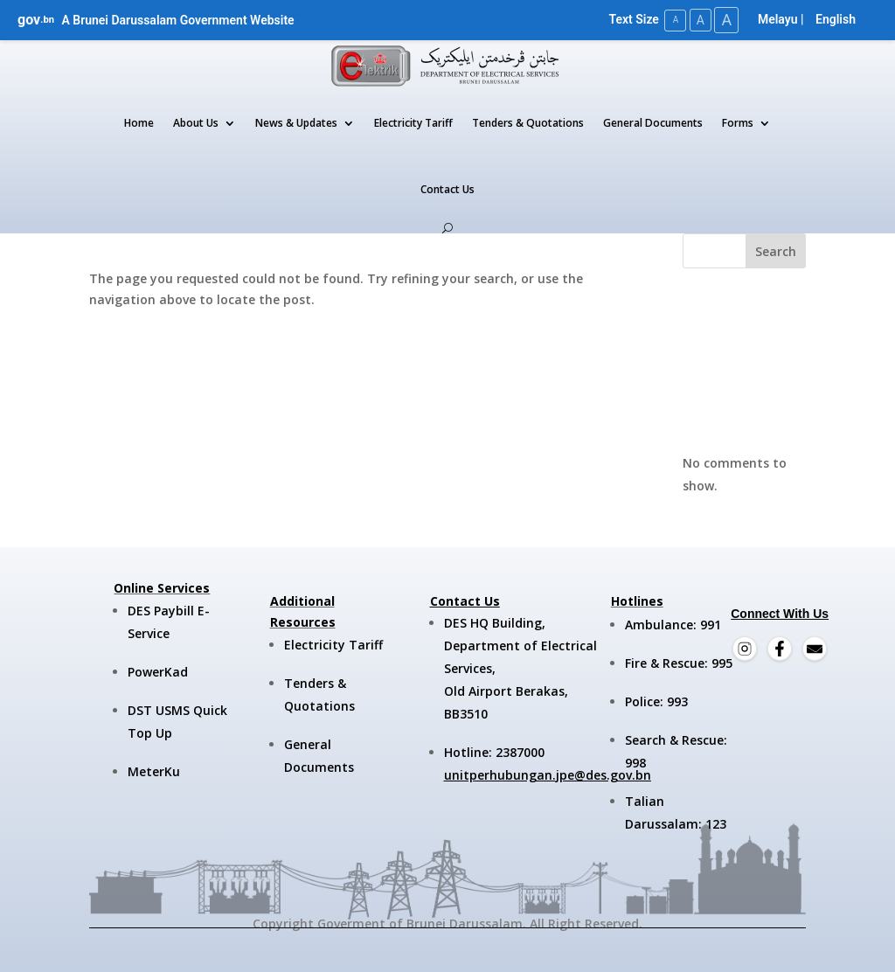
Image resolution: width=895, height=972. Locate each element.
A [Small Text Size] (671, 19)
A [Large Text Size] (725, 19)
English (835, 19)
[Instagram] (744, 647)
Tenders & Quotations (528, 122)
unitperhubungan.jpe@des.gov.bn (547, 774)
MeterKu (154, 771)
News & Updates (296, 122)
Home (139, 122)
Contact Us (447, 189)
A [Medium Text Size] (697, 19)
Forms (737, 122)
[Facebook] (779, 647)
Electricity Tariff (413, 122)
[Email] (814, 647)
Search (775, 250)
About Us (196, 122)
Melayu (778, 19)
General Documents (653, 122)
